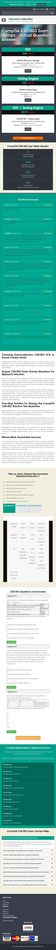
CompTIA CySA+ (17, 28)
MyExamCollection (21, 20)
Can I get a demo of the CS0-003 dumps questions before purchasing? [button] (23, 880)
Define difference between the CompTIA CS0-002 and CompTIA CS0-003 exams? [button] (26, 872)
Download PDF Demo (28, 138)
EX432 (32, 524)
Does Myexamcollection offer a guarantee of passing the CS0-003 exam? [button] (24, 876)
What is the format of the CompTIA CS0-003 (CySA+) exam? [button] (20, 838)
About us (5, 911)
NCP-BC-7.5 (23, 528)
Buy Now (28, 71)
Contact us (6, 909)
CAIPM (32, 549)
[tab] (28, 838)
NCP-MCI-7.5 (41, 524)
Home (3, 28)
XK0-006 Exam (7, 806)
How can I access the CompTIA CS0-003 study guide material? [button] (21, 868)
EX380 (23, 524)
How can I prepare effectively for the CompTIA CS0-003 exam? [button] (21, 855)
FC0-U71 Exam (7, 792)
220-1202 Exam (7, 820)
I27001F (41, 553)
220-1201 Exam (7, 813)
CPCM (41, 549)
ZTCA (41, 561)
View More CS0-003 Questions (28, 738)
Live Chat (49, 9)
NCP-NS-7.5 (32, 528)
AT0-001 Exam (7, 771)
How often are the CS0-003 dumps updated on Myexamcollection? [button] (22, 863)
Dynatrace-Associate (14, 536)
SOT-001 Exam (7, 778)
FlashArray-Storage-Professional (32, 560)
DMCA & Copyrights (8, 915)
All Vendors (6, 902)
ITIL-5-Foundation (23, 536)
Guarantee (6, 913)
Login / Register (38, 9)
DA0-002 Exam (7, 799)
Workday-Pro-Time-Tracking (41, 566)
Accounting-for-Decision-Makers (14, 575)
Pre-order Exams (22, 506)
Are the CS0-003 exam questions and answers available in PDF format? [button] (23, 859)
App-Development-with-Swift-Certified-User (23, 553)
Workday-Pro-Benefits (14, 525)
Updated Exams (35, 506)
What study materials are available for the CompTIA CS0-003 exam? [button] (22, 851)
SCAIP (32, 535)
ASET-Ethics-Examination (41, 529)
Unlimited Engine (8, 920)
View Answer (11, 642)
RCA (32, 553)
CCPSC (32, 539)
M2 (14, 549)
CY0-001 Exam (7, 785)
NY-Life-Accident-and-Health (41, 542)
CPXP (41, 535)
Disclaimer (6, 904)
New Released (9, 506)
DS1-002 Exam (7, 764)
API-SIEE (41, 557)
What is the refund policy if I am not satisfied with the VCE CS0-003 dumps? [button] (25, 885)
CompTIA (9, 28)
